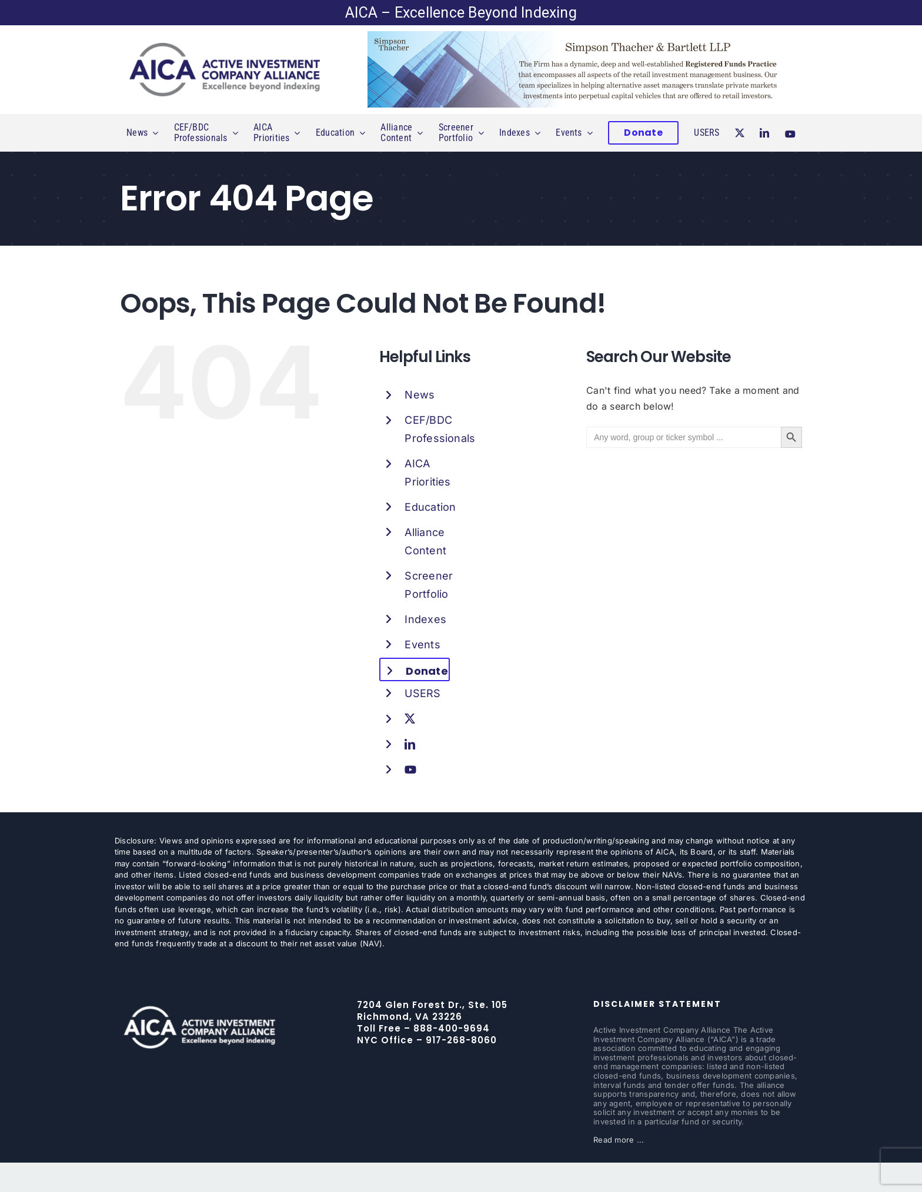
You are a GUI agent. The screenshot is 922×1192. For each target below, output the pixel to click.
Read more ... (618, 1139)
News (420, 395)
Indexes (425, 619)
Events (422, 644)
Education (430, 507)
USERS (422, 693)
